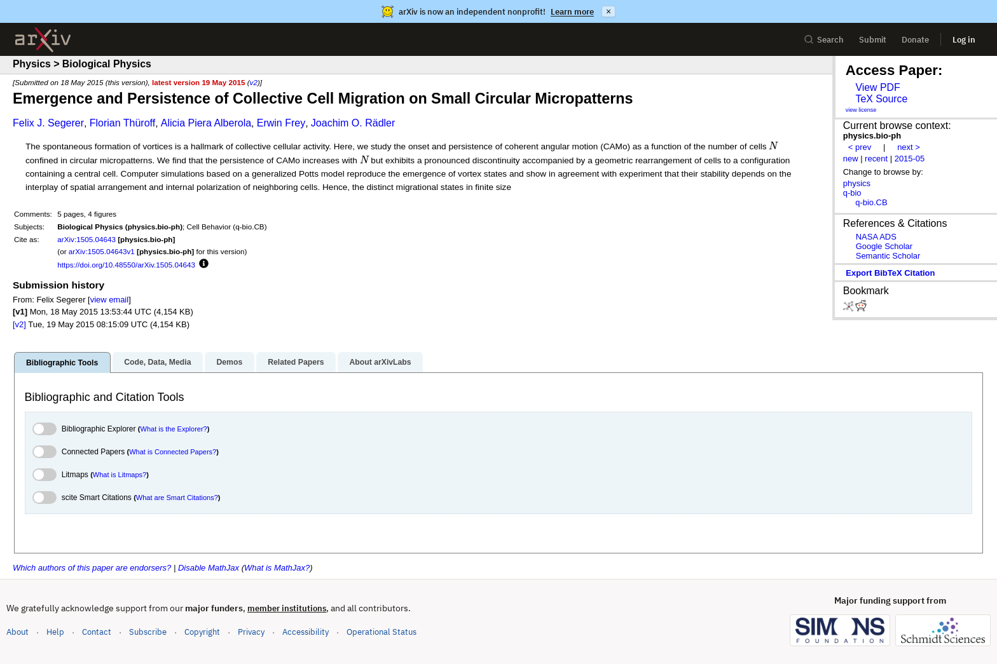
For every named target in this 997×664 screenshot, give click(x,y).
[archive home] (43, 39)
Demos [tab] (229, 362)
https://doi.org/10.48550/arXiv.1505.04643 (126, 265)
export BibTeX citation (890, 273)
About (17, 632)
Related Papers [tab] (296, 362)
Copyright (202, 632)
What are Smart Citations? (177, 497)
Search (824, 39)
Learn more (572, 11)
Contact (96, 632)
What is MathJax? (277, 568)
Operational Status (381, 631)
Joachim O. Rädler (353, 123)
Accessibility (305, 632)
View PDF (877, 87)
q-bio (852, 193)
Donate (915, 39)
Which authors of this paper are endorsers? (92, 568)
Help (55, 632)
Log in (963, 39)
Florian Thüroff (122, 123)
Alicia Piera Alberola (206, 123)
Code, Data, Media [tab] (157, 362)
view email (109, 299)
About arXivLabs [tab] (380, 362)
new (850, 158)
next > (908, 147)
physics (856, 183)
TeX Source (881, 98)
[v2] (19, 324)
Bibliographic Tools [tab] (62, 362)
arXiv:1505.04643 (86, 239)
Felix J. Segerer (48, 123)
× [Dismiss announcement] (608, 11)
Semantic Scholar (888, 256)
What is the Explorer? (174, 429)
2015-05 (910, 158)
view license (861, 110)
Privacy (251, 632)
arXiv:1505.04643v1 (102, 251)
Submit (872, 39)
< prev (859, 147)
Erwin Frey (281, 123)
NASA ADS (876, 236)
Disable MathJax (208, 568)
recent (876, 158)
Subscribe (148, 632)
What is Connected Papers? (172, 452)
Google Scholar (884, 246)
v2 (254, 82)
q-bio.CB (871, 202)
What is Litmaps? (119, 474)
